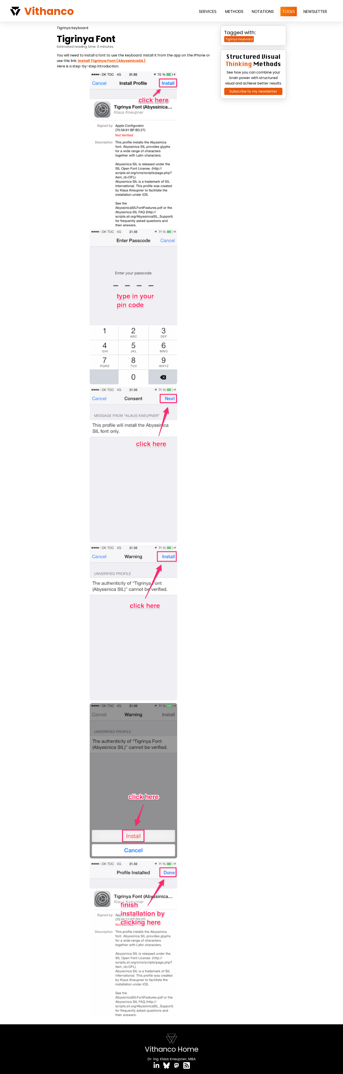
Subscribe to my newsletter (253, 91)
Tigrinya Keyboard (72, 27)
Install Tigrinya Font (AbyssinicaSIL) (111, 60)
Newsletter (315, 11)
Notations (263, 11)
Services (208, 11)
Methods (234, 11)
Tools (288, 11)
